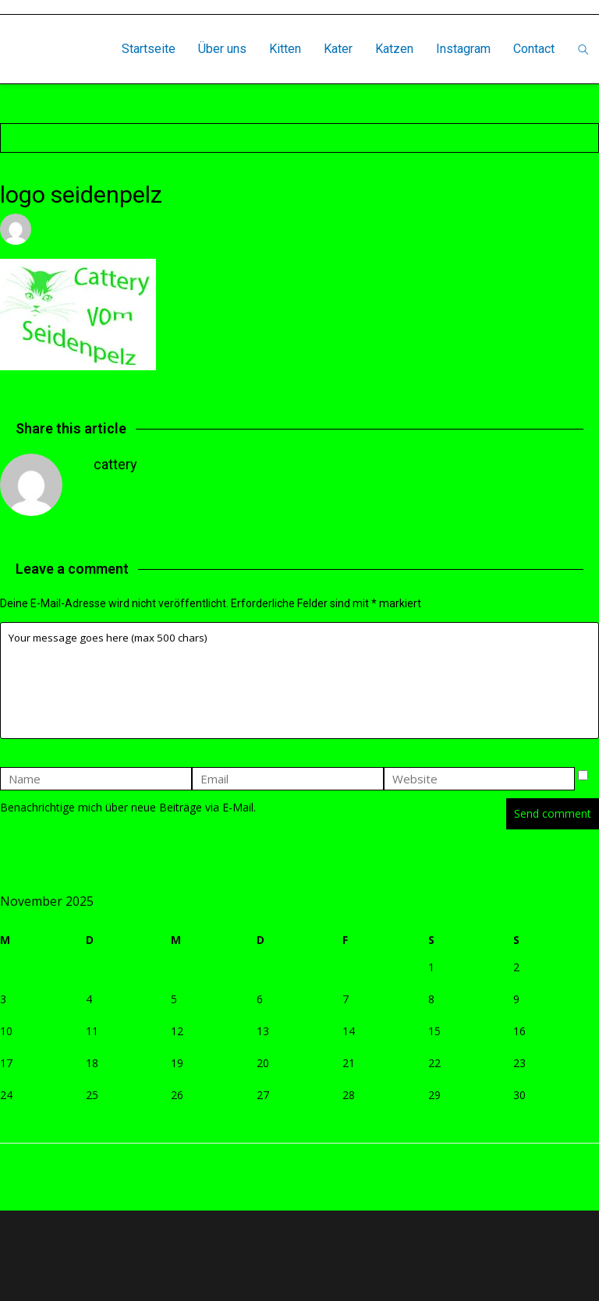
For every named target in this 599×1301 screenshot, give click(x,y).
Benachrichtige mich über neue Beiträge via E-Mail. (128, 807)
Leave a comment (277, 228)
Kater (338, 48)
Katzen (394, 48)
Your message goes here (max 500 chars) (299, 680)
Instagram (463, 48)
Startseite (148, 48)
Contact (534, 48)
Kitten (285, 48)
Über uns (222, 48)
